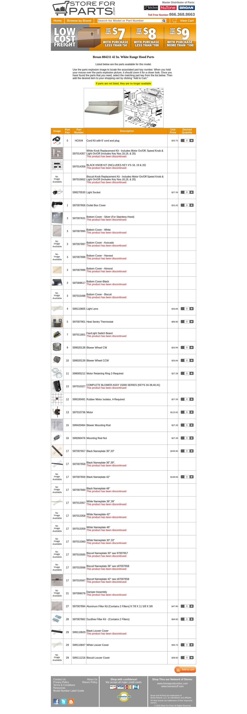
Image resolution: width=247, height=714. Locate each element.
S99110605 (78, 308)
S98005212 (78, 373)
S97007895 (78, 231)
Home (58, 20)
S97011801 (78, 334)
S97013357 (78, 503)
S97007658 (78, 464)
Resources (59, 688)
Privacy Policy (61, 682)
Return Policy (89, 682)
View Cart (182, 21)
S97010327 (78, 386)
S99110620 (78, 632)
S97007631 (78, 218)
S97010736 (78, 412)
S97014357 (78, 153)
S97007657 (78, 451)
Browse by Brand (79, 20)
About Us (92, 679)
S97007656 (78, 205)
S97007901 (78, 321)
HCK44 (79, 140)
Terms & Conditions (64, 685)
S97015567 (78, 580)
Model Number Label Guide (68, 690)
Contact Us (59, 679)
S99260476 (78, 438)
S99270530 (78, 192)
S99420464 (78, 425)
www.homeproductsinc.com (172, 683)
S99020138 (78, 347)
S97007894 (78, 606)
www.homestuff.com (172, 686)
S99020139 (78, 360)
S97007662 (78, 619)
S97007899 (78, 270)
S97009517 (78, 283)
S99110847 (78, 645)
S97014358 (78, 166)
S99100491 (78, 399)
